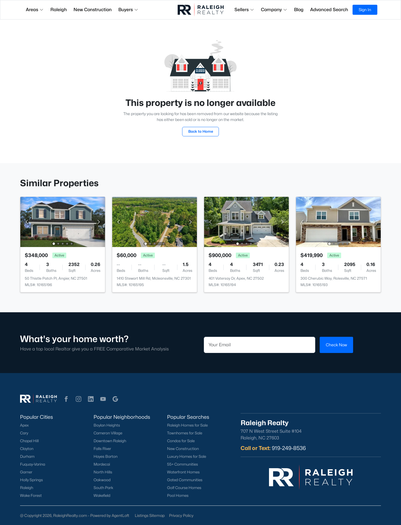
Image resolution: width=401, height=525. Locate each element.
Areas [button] (35, 9)
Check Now (336, 344)
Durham (27, 456)
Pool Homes (178, 495)
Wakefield (102, 495)
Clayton (26, 448)
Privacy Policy (181, 515)
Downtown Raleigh (110, 441)
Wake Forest (31, 495)
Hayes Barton (106, 456)
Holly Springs (31, 480)
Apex (24, 425)
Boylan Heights (107, 425)
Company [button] (274, 9)
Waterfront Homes (183, 472)
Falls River (102, 448)
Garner (26, 472)
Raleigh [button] (58, 9)
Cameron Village (108, 433)
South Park (103, 487)
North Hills (103, 472)
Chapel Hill (29, 441)
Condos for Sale (181, 441)
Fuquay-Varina (32, 464)
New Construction (183, 448)
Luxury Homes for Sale (186, 456)
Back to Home (200, 131)
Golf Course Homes (184, 487)
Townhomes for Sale (184, 433)
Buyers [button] (128, 9)
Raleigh (26, 487)
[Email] (259, 345)
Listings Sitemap (150, 515)
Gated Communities (184, 480)
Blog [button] (299, 9)
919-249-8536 (289, 448)
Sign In (365, 9)
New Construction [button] (93, 9)
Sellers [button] (244, 9)
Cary (24, 433)
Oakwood (102, 480)
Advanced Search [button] (329, 9)
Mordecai (102, 464)
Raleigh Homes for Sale (187, 425)
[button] (66, 399)
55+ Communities (182, 464)
